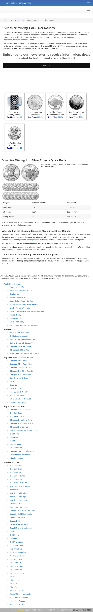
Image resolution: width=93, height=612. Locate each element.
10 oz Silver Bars (16, 479)
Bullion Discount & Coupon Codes (23, 343)
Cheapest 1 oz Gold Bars (20, 427)
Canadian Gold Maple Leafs (21, 514)
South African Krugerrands (20, 594)
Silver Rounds (15, 388)
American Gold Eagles (18, 497)
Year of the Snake (17, 605)
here (58, 278)
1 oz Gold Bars (16, 465)
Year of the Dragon (17, 601)
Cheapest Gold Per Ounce (20, 350)
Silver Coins (14, 381)
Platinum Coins (16, 448)
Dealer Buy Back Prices (19, 525)
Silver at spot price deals (19, 333)
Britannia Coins (16, 504)
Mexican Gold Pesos (18, 552)
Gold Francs (15, 538)
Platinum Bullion (16, 566)
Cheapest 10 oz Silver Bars (20, 374)
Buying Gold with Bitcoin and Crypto (24, 430)
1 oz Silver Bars (16, 472)
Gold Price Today (16, 318)
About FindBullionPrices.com (21, 291)
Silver (12, 577)
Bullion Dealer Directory (19, 297)
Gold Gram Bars (16, 542)
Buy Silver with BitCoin (19, 378)
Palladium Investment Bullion (21, 455)
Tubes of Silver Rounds (19, 598)
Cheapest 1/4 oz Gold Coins (21, 420)
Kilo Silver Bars (16, 549)
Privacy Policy (15, 315)
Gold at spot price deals (19, 336)
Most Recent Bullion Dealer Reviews (24, 304)
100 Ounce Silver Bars (19, 483)
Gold (12, 532)
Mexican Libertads (17, 556)
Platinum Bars (15, 563)
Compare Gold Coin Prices (20, 410)
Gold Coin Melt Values (18, 402)
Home (4, 20)
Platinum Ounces (16, 444)
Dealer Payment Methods (20, 308)
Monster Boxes (16, 559)
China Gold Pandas (17, 518)
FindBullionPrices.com (12, 284)
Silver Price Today (17, 322)
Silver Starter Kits (17, 591)
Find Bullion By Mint (18, 395)
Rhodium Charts (16, 458)
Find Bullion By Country (19, 392)
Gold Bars (14, 437)
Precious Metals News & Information (24, 325)
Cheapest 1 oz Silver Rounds (21, 371)
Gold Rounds (15, 441)
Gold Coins (14, 434)
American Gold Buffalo (19, 493)
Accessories (14, 490)
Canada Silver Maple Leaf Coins (22, 511)
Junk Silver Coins (17, 545)
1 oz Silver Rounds (16, 20)
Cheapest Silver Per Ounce (20, 346)
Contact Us (20, 250)
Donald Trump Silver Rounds (21, 528)
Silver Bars (14, 385)
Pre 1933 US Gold (17, 573)
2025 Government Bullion (20, 486)
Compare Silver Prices (18, 361)
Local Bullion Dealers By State (21, 301)
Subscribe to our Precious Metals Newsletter (27, 311)
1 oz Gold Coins (16, 413)
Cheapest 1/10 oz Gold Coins (21, 423)
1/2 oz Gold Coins (17, 416)
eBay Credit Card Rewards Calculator (24, 353)
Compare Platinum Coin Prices (22, 451)
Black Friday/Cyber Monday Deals (23, 339)
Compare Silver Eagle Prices (21, 364)
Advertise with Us (17, 287)
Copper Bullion (16, 521)
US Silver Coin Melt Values (20, 399)
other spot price (33, 240)
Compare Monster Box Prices (21, 368)
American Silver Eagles (19, 500)
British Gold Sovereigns (19, 507)
